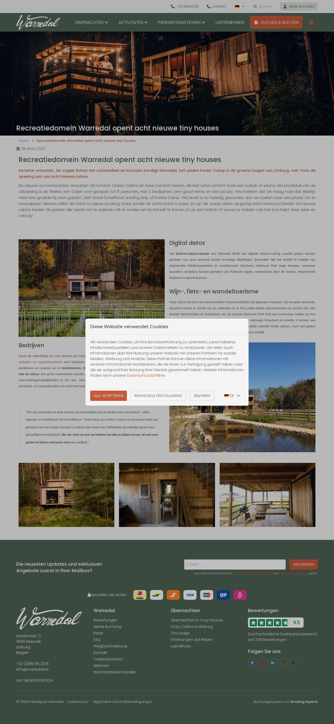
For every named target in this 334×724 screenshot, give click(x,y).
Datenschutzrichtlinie (146, 375)
